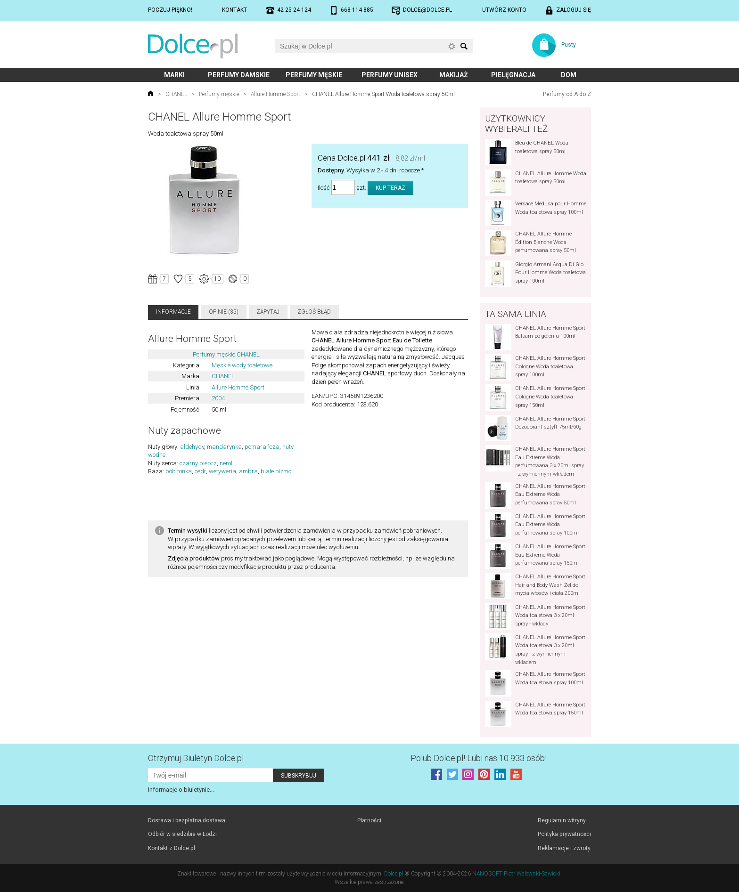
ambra (248, 471)
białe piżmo (276, 471)
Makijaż (453, 75)
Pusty (568, 44)
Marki (174, 75)
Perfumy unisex (389, 75)
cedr (200, 471)
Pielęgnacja (513, 75)
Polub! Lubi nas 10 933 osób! (479, 758)
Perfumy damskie (239, 75)
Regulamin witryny (562, 820)
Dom (568, 75)
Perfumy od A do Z (567, 94)
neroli (227, 463)
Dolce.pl (393, 873)
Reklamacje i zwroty (564, 848)
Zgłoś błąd (314, 311)
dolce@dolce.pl (427, 10)
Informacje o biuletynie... (181, 789)
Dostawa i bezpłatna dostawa (186, 820)
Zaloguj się (573, 10)
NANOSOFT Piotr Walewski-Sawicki (516, 873)
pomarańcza (262, 446)
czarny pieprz (198, 463)
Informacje (173, 311)
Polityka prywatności (564, 834)
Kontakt (234, 10)
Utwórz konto (504, 10)
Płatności (369, 820)
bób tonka (178, 471)
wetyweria (222, 471)
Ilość (324, 187)
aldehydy (192, 446)
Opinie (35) (223, 311)
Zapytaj (267, 311)
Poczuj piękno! (170, 10)
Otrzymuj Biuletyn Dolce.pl (196, 758)
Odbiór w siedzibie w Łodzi (182, 834)
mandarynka (224, 446)
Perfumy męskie (314, 75)
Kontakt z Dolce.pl (171, 848)
